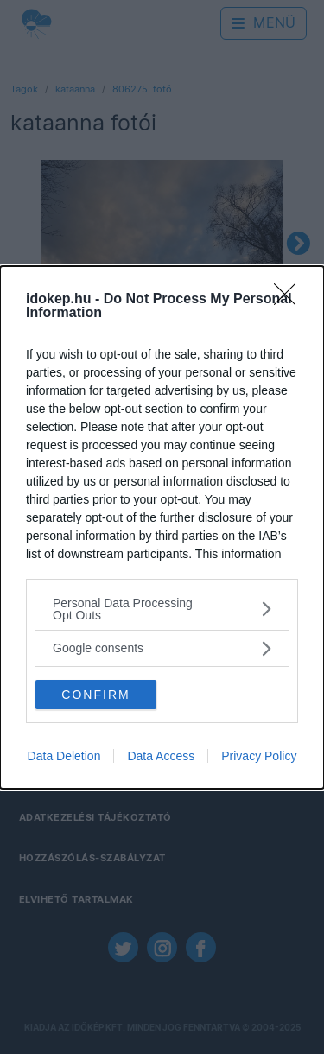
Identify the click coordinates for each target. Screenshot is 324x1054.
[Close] (290, 299)
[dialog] (162, 527)
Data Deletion (64, 756)
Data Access (160, 756)
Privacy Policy (258, 756)
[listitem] (162, 609)
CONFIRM (95, 695)
